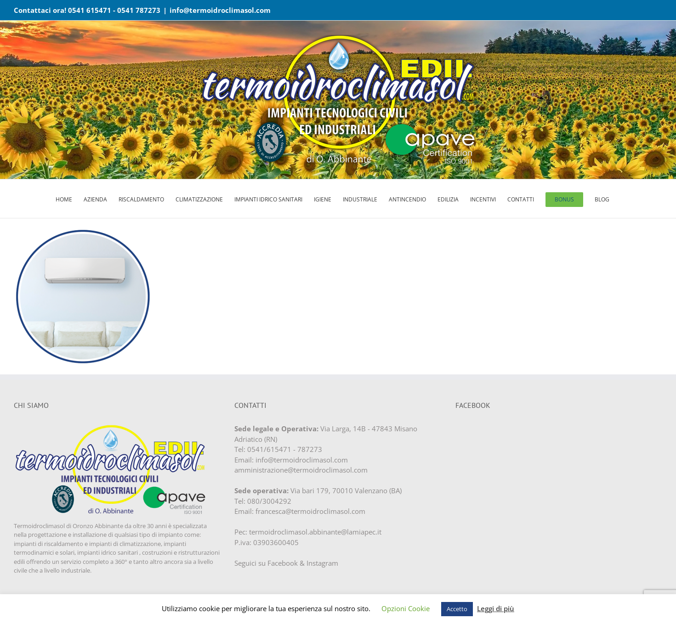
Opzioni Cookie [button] (405, 608)
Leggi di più (495, 608)
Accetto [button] (457, 609)
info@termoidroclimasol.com (220, 10)
